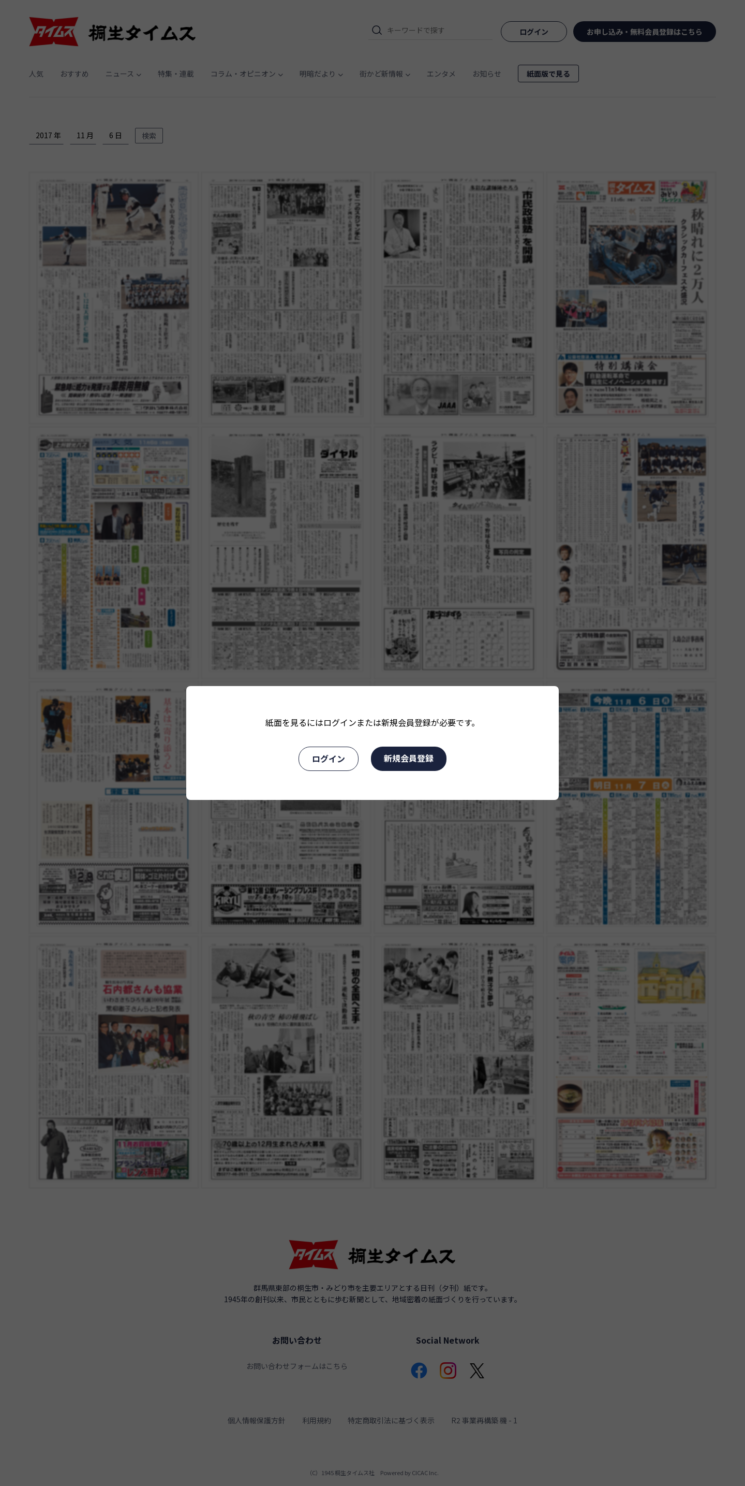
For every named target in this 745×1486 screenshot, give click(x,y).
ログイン (328, 758)
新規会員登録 (409, 758)
